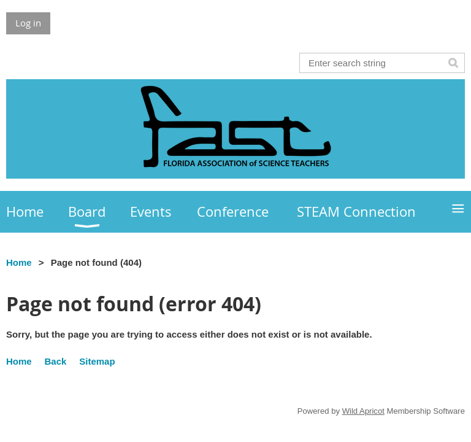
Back (56, 361)
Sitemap (97, 361)
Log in (28, 23)
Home (19, 262)
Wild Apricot (363, 411)
